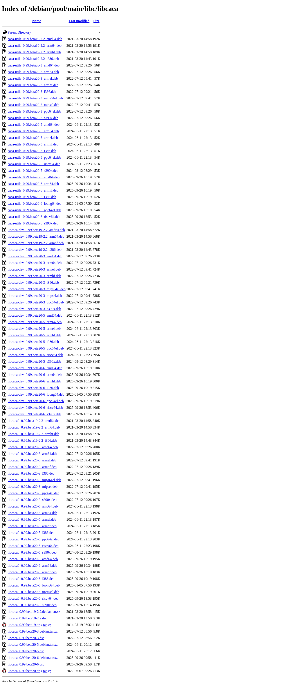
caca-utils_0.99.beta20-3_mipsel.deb (33, 105)
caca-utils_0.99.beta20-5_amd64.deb (33, 124)
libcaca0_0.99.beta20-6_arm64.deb (32, 565)
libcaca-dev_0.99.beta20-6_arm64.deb (35, 375)
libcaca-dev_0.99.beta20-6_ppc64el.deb (36, 401)
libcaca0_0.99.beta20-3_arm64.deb (32, 453)
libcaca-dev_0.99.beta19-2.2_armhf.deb (36, 243)
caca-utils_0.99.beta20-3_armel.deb (33, 78)
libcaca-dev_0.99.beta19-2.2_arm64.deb (36, 236)
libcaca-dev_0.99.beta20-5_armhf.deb (34, 335)
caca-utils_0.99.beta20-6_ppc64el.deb (34, 210)
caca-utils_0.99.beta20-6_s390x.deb (33, 223)
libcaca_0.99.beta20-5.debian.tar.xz (33, 644)
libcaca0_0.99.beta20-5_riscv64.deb (33, 546)
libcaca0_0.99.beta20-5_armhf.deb (32, 526)
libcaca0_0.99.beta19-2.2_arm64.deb (34, 427)
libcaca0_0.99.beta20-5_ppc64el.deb (33, 539)
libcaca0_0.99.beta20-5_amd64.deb (33, 506)
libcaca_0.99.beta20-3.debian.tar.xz (33, 631)
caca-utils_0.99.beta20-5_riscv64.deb (34, 164)
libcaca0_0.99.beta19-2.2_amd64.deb (34, 421)
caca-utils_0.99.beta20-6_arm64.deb (33, 184)
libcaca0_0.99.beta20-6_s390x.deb (32, 605)
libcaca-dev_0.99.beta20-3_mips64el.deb (36, 289)
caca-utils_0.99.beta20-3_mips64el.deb (35, 98)
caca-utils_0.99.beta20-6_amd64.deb (33, 177)
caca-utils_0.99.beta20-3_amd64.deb (33, 65)
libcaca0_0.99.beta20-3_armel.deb (32, 460)
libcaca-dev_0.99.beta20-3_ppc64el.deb (36, 302)
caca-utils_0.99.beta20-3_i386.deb (32, 91)
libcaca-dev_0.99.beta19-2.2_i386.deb (34, 249)
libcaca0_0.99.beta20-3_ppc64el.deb (33, 493)
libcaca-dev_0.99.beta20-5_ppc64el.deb (36, 348)
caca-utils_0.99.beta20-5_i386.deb (32, 151)
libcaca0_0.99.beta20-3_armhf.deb (32, 467)
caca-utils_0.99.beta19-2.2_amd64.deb (35, 39)
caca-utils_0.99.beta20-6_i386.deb (32, 197)
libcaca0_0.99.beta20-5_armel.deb (32, 519)
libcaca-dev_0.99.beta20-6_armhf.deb (34, 381)
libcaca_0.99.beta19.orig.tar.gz (29, 625)
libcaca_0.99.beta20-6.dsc (26, 664)
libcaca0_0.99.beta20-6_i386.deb (31, 579)
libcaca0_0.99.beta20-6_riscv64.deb (33, 598)
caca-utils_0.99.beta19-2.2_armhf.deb (34, 52)
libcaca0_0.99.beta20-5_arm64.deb (32, 513)
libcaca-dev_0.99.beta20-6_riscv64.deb (35, 407)
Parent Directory (19, 32)
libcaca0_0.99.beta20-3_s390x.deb (32, 500)
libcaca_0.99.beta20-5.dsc (26, 651)
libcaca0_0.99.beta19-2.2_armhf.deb (33, 434)
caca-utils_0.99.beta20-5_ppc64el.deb (34, 157)
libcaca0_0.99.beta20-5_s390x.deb (32, 552)
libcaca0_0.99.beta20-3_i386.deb (31, 473)
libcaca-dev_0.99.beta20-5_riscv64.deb (35, 355)
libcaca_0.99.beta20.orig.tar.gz (29, 671)
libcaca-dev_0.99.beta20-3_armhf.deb (34, 276)
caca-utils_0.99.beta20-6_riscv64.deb (34, 217)
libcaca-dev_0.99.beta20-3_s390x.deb (34, 309)
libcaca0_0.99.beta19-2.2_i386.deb (32, 440)
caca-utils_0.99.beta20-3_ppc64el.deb (34, 111)
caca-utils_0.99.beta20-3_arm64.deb (33, 72)
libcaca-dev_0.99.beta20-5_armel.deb (34, 328)
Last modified (79, 21)
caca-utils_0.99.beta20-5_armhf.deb (33, 144)
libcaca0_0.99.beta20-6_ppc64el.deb (33, 592)
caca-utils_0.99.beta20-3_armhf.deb (33, 85)
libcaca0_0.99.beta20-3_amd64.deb (33, 447)
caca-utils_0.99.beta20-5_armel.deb (33, 138)
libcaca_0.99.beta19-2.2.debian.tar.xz (34, 611)
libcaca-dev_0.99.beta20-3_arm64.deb (35, 263)
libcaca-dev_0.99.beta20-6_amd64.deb (35, 368)
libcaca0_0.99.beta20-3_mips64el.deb (34, 480)
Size (97, 21)
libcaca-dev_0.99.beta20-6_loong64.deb (36, 394)
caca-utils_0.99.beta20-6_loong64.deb (34, 203)
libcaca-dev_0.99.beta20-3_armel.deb (34, 269)
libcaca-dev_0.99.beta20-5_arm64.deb (35, 322)
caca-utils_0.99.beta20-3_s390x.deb (33, 118)
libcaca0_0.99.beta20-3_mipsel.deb (33, 486)
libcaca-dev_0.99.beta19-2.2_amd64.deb (36, 230)
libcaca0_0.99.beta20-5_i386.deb (31, 532)
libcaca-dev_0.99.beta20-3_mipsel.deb (35, 296)
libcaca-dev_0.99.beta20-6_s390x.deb (34, 414)
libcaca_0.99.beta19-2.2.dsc (27, 618)
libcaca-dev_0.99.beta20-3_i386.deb (33, 282)
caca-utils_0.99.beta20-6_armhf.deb (33, 190)
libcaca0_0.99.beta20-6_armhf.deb (32, 572)
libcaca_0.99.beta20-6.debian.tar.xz (33, 658)
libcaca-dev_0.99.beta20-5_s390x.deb (34, 361)
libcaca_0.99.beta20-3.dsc (26, 638)
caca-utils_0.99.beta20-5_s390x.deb (33, 170)
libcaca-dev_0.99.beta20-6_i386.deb (33, 388)
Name (36, 21)
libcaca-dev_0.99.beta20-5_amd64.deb (35, 315)
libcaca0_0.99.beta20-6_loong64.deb (34, 585)
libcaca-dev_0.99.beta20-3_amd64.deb (35, 256)
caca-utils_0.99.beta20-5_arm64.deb (33, 131)
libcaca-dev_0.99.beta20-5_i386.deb (33, 342)
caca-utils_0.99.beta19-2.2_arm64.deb (34, 45)
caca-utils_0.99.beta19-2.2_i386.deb (33, 59)
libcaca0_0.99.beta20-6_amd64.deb (33, 559)
